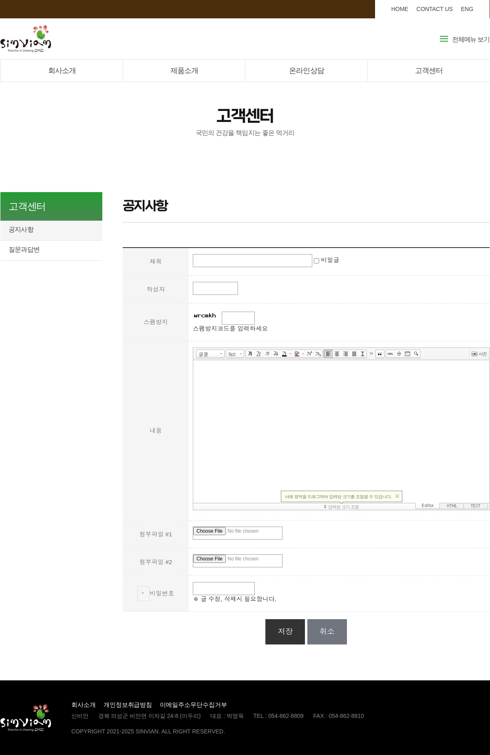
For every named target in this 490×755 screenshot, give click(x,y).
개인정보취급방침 (128, 704)
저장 (285, 631)
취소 (327, 631)
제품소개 (184, 70)
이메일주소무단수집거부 (193, 704)
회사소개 (62, 70)
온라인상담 (306, 70)
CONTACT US (435, 9)
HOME (399, 9)
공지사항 (21, 229)
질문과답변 (24, 249)
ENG (467, 9)
